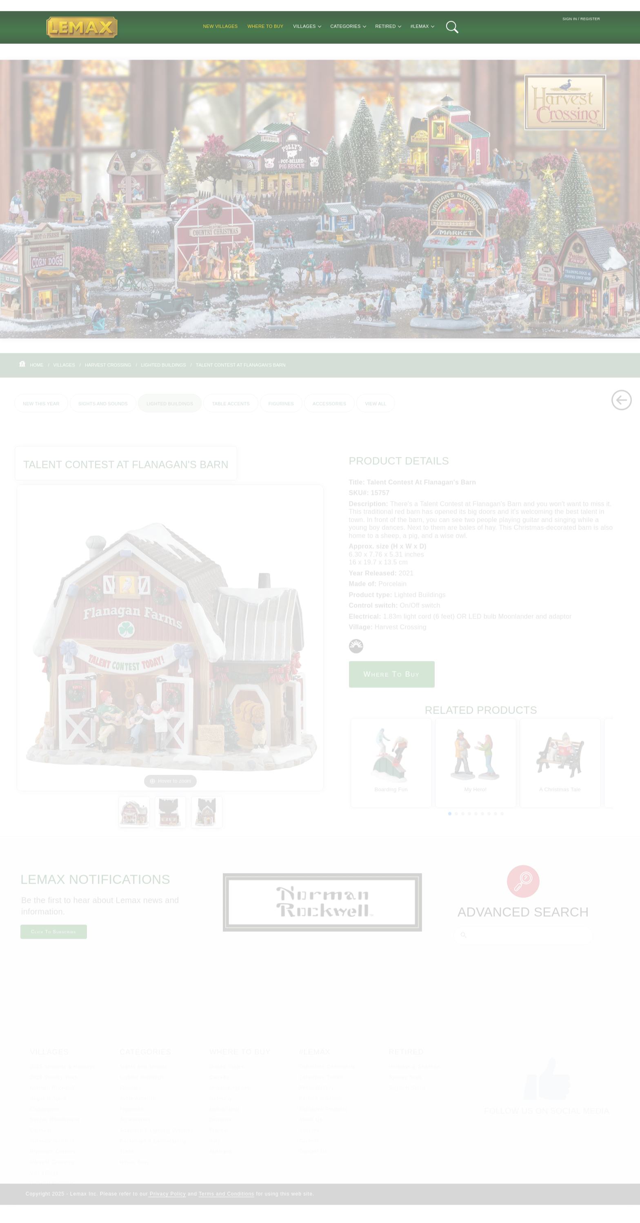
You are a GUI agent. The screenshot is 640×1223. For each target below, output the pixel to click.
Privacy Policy (167, 1200)
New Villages (220, 47)
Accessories (329, 408)
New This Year (41, 408)
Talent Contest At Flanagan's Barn (241, 369)
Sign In (569, 40)
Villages (306, 47)
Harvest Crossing (108, 369)
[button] (449, 819)
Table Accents (230, 408)
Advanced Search (523, 918)
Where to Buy (265, 47)
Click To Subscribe (53, 937)
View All (375, 408)
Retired (388, 47)
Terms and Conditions (226, 1200)
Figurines (281, 408)
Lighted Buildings (163, 369)
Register (590, 40)
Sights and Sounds (103, 408)
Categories (348, 47)
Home (36, 369)
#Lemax (422, 47)
